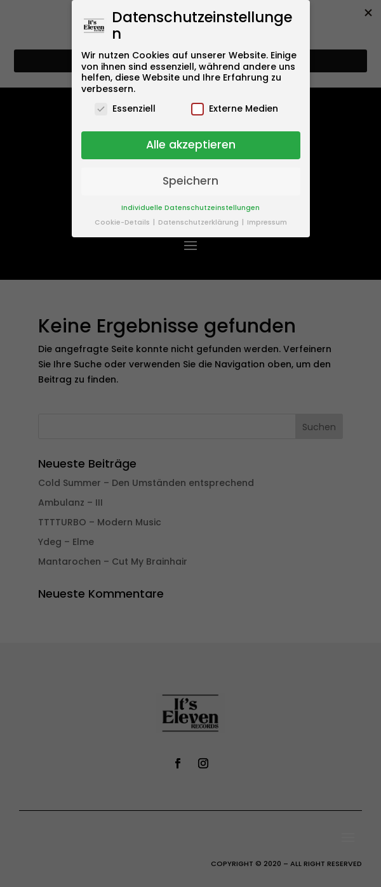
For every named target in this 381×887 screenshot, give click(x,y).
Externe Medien (234, 109)
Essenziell (125, 109)
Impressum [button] (267, 222)
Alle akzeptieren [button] (191, 144)
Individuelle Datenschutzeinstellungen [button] (190, 208)
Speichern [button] (190, 180)
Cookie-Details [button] (123, 222)
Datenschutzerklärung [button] (199, 222)
